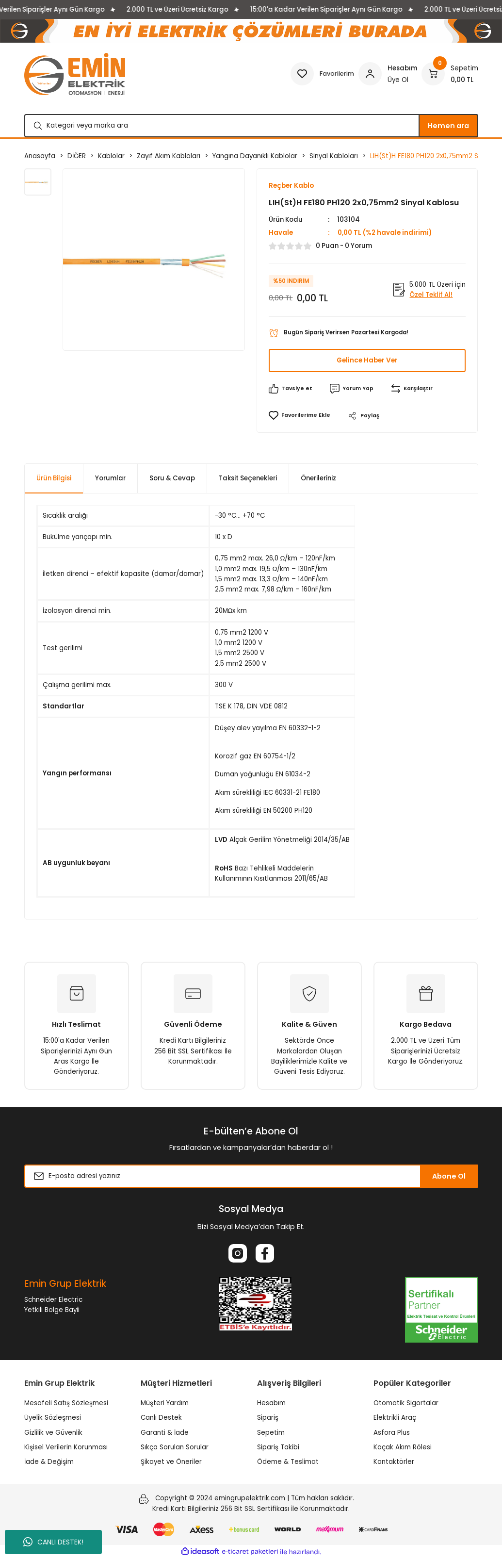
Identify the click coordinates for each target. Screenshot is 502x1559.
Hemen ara (448, 126)
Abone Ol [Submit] (449, 1177)
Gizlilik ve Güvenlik (53, 1432)
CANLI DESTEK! (53, 1542)
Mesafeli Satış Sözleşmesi (66, 1403)
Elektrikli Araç (394, 1418)
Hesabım (271, 1403)
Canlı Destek (161, 1418)
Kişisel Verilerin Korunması (66, 1447)
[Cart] (449, 73)
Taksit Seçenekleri (248, 478)
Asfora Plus (391, 1432)
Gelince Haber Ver (367, 361)
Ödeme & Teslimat (288, 1462)
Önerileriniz (318, 478)
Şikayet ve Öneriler (171, 1462)
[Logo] (74, 74)
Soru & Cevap (172, 478)
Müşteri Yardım (165, 1403)
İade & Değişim (49, 1462)
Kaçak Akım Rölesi (402, 1447)
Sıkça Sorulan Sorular (175, 1447)
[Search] (251, 125)
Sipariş (267, 1418)
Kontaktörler (393, 1462)
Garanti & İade (165, 1432)
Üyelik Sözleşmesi (52, 1418)
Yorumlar (110, 478)
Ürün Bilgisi (53, 478)
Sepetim (271, 1432)
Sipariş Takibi (278, 1447)
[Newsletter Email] (251, 1176)
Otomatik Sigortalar (405, 1403)
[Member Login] (387, 73)
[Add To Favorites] (299, 416)
